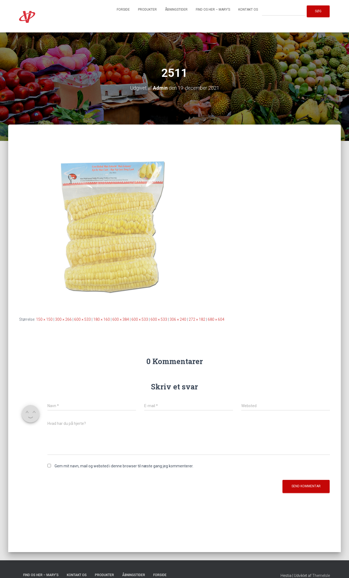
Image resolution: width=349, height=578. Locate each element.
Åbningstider (176, 9)
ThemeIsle (321, 575)
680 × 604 (216, 319)
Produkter (147, 9)
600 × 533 (82, 319)
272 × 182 (197, 319)
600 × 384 (120, 319)
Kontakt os (248, 9)
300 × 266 (63, 319)
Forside (123, 9)
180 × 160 (101, 319)
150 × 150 (44, 319)
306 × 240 (178, 319)
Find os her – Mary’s (213, 9)
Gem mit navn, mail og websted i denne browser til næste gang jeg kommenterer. (124, 466)
